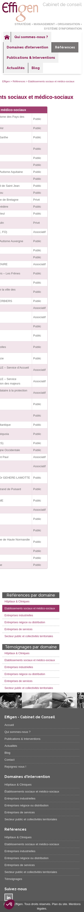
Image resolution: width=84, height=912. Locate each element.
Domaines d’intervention (27, 47)
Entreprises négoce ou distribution (24, 622)
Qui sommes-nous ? (31, 37)
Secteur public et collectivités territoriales (28, 636)
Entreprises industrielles (18, 615)
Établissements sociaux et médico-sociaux (31, 791)
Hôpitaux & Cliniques (16, 601)
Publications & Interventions (31, 58)
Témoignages (13, 879)
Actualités (16, 68)
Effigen (6, 81)
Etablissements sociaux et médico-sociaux (29, 608)
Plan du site (59, 904)
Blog (36, 68)
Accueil (7, 37)
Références (65, 47)
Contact (9, 759)
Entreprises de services (18, 629)
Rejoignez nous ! (15, 766)
